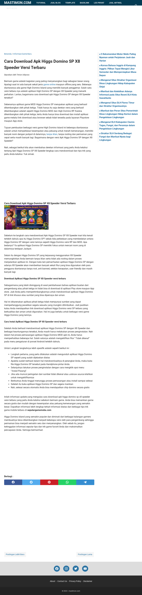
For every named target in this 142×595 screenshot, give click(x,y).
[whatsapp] (67, 482)
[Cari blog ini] (136, 5)
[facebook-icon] (57, 569)
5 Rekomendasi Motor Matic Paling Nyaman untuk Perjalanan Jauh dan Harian (117, 57)
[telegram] (85, 482)
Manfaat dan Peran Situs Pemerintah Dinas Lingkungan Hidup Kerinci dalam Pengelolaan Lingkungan (118, 114)
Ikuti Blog (12, 8)
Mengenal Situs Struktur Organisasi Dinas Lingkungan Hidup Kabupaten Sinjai (117, 83)
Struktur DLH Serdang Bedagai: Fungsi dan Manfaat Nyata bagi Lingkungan (115, 136)
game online (49, 84)
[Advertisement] (71, 29)
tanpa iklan (51, 134)
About (52, 581)
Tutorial (41, 3)
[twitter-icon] (76, 569)
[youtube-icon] (85, 569)
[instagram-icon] (66, 569)
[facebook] (13, 482)
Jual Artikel (115, 3)
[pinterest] (49, 482)
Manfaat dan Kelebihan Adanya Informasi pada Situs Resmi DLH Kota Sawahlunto (118, 94)
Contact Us (62, 581)
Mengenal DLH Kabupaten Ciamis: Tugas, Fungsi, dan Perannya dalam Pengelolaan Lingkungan (117, 125)
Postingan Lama (85, 554)
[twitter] (31, 482)
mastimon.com (17, 3)
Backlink (84, 3)
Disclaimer (87, 581)
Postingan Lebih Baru (15, 554)
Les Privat (99, 3)
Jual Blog (55, 3)
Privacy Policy (75, 581)
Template (70, 3)
